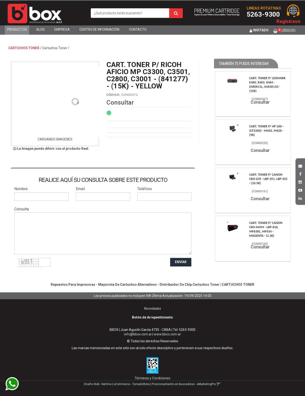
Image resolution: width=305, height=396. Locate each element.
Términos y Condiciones (152, 378)
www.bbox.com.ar (167, 334)
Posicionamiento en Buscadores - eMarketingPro (184, 384)
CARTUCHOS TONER (23, 48)
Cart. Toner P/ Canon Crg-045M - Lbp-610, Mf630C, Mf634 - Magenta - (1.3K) (265, 229)
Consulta (21, 209)
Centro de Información (99, 29)
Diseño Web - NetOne (98, 384)
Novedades (152, 308)
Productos (17, 29)
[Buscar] (176, 13)
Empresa (62, 29)
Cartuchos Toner (54, 48)
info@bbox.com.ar (138, 334)
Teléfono (144, 189)
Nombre (21, 189)
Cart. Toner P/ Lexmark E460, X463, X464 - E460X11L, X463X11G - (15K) (267, 84)
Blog (40, 29)
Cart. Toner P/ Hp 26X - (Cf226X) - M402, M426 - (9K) (266, 130)
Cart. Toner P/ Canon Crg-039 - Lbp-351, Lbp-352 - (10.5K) (268, 179)
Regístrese (288, 21)
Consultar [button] (120, 102)
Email (80, 189)
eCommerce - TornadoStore (132, 384)
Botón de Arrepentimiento (152, 317)
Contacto (138, 29)
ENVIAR (181, 262)
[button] (300, 165)
